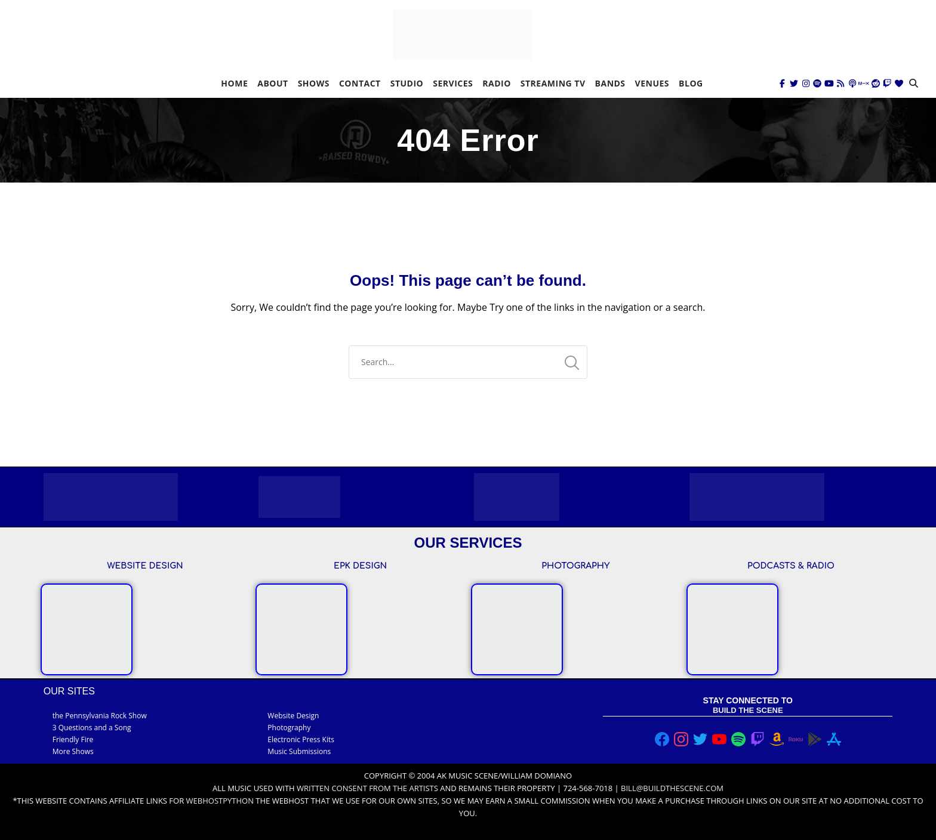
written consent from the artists (367, 788)
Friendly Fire (73, 739)
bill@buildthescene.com (672, 788)
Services (453, 83)
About (272, 83)
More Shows (73, 751)
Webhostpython (220, 800)
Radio (496, 83)
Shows (314, 83)
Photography (288, 727)
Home (234, 83)
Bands (610, 83)
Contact (360, 83)
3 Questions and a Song (92, 727)
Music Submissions (299, 751)
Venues (652, 83)
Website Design (293, 716)
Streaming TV (553, 83)
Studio (407, 83)
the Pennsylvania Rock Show (100, 716)
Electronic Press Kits (300, 739)
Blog (691, 83)
